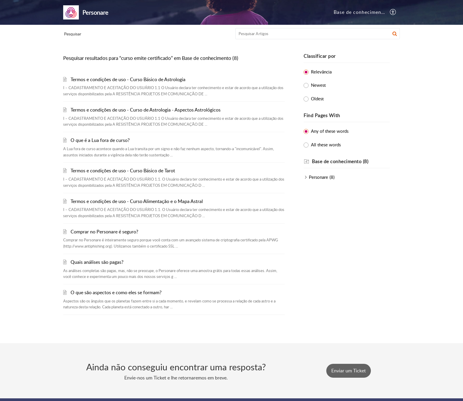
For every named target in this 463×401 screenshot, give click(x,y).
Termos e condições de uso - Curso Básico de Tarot (123, 170)
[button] (393, 12)
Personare (318, 177)
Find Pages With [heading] (322, 115)
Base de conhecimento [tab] (360, 12)
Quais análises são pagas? (97, 262)
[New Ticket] (348, 370)
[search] (317, 33)
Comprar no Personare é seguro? (104, 231)
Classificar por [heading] (320, 56)
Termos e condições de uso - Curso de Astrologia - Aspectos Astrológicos (146, 110)
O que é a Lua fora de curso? (100, 140)
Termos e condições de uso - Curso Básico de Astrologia (128, 79)
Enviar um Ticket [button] (348, 370)
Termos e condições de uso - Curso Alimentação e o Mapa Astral (137, 201)
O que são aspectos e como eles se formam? (116, 292)
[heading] (351, 162)
